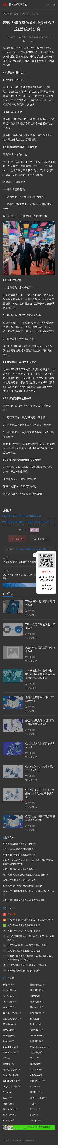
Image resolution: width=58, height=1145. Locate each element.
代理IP (6, 984)
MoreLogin (8, 1024)
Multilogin (35, 1024)
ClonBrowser (36, 1081)
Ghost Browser (10, 1047)
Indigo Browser (10, 1081)
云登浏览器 (8, 996)
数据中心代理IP (10, 1013)
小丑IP (33, 1103)
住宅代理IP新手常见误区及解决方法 (20, 869)
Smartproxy (35, 1069)
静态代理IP (35, 1001)
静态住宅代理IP (10, 1069)
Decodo (34, 1109)
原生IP (34, 530)
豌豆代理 (34, 1058)
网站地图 (7, 1140)
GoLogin (34, 1120)
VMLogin (7, 1120)
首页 (16, 14)
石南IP (12, 37)
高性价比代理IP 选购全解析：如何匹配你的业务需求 (28, 561)
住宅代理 (7, 1007)
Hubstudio (35, 1007)
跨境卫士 (34, 1018)
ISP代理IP (8, 1035)
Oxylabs (7, 1092)
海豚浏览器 (35, 1041)
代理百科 (26, 14)
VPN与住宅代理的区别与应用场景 (19, 849)
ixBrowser (35, 1064)
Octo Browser (36, 1035)
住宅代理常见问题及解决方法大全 (19, 880)
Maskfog (7, 1064)
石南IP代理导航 (18, 4)
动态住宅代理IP (10, 1086)
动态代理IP (8, 1001)
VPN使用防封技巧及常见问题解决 (19, 844)
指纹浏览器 (35, 984)
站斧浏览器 (35, 1052)
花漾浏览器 (35, 1030)
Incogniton (8, 1030)
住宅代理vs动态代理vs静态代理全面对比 (22, 886)
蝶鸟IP (6, 1098)
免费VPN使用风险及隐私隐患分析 (19, 855)
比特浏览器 (35, 1013)
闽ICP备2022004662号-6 (23, 1140)
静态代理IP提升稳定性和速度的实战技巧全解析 (25, 874)
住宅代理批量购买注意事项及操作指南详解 (23, 900)
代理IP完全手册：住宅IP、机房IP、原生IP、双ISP (26, 521)
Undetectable (9, 1052)
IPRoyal (33, 1086)
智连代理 (7, 1103)
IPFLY (33, 1115)
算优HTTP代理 (37, 1098)
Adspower (35, 996)
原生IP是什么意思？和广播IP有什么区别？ (22, 515)
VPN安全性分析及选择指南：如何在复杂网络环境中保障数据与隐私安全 (40, 674)
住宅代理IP (8, 990)
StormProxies (9, 1075)
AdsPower (35, 1075)
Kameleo (7, 1041)
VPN (5, 1058)
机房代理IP (8, 1115)
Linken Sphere (10, 1109)
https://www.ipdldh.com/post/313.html (32, 549)
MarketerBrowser (38, 1047)
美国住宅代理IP (10, 1018)
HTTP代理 (35, 1092)
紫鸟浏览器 (35, 990)
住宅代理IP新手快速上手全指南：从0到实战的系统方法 (40, 793)
